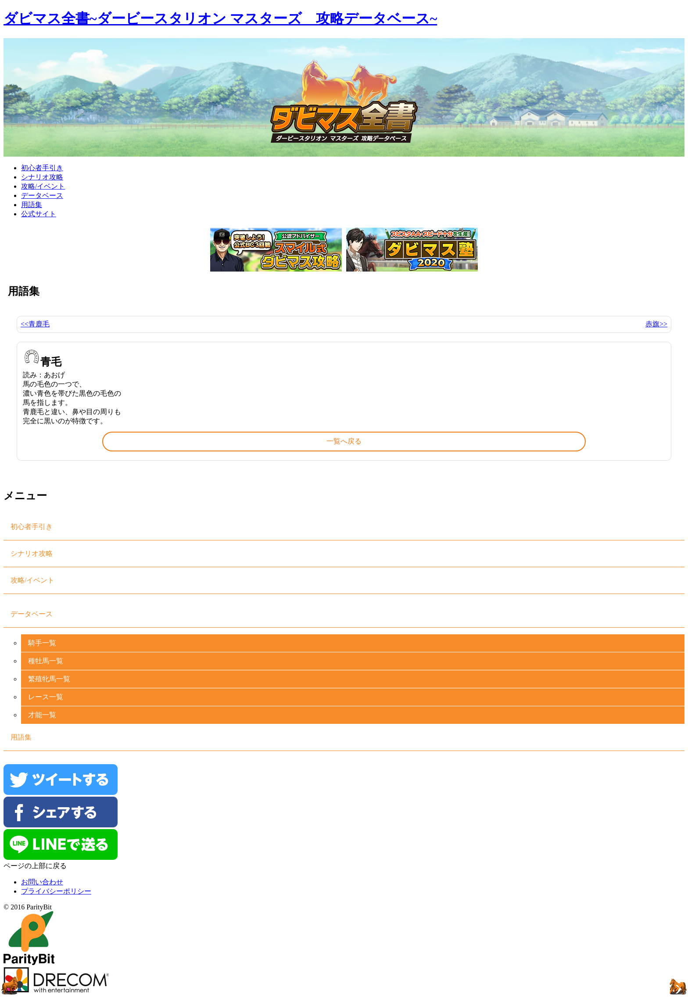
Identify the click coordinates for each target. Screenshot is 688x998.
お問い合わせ (42, 882)
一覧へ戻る (344, 441)
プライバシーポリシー (56, 891)
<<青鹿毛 (35, 324)
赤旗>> (656, 324)
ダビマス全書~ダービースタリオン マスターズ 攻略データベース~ (220, 18)
